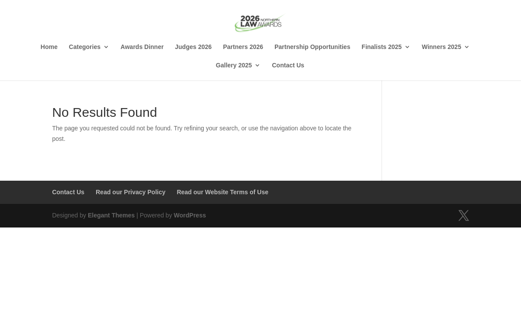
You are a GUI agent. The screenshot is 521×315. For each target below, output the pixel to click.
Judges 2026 (193, 47)
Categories (85, 47)
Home (49, 47)
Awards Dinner (142, 47)
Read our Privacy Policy (131, 192)
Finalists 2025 (381, 47)
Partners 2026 (243, 47)
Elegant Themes (111, 215)
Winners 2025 (441, 47)
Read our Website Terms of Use (222, 192)
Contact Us (288, 65)
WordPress (190, 215)
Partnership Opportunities (312, 47)
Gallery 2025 (234, 65)
